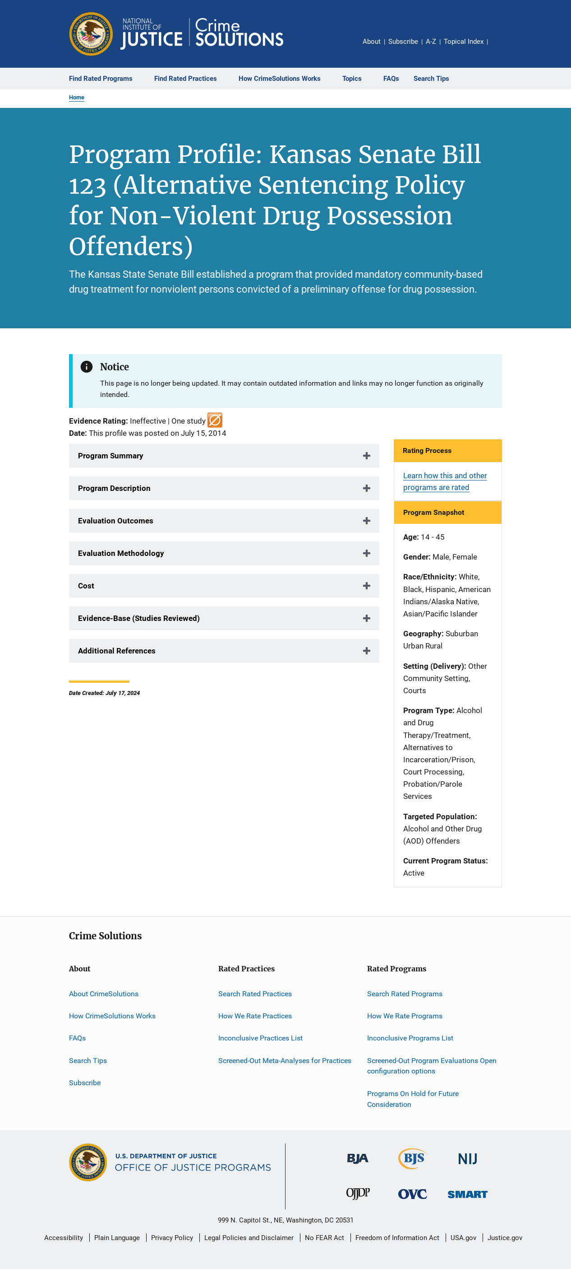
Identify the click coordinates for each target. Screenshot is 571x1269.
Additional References (117, 650)
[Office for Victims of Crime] (412, 1200)
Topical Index (464, 41)
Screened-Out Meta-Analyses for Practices (284, 1060)
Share (502, 47)
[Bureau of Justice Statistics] (413, 1171)
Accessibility (63, 1238)
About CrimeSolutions (103, 993)
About (372, 41)
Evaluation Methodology (121, 553)
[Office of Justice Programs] (91, 34)
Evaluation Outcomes (115, 520)
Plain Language (117, 1238)
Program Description (114, 488)
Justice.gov (505, 1238)
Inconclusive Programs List (410, 1038)
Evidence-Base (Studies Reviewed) (139, 618)
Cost (86, 585)
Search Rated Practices (255, 993)
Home (76, 97)
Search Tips (88, 1060)
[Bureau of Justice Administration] (357, 1165)
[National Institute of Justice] (468, 1166)
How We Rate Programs (404, 1016)
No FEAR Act (324, 1238)
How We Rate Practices (255, 1016)
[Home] (201, 34)
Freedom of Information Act (397, 1238)
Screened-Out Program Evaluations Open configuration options (432, 1065)
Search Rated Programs (404, 993)
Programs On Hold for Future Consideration (413, 1099)
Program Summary (110, 455)
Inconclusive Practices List (260, 1038)
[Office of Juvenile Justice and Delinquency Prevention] (358, 1201)
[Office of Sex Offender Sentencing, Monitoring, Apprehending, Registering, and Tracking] (468, 1199)
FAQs (77, 1038)
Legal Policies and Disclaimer (249, 1238)
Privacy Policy (172, 1238)
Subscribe (403, 41)
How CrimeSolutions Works (112, 1016)
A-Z (431, 41)
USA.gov (463, 1238)
